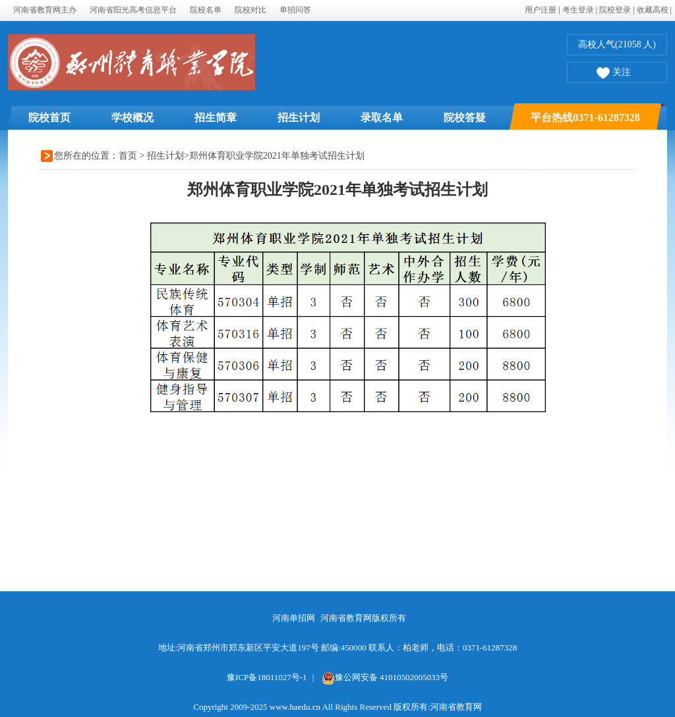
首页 (128, 156)
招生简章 (215, 117)
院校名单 (205, 9)
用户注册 (540, 9)
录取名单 (382, 117)
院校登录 (615, 9)
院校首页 (49, 117)
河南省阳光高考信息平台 (133, 9)
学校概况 (132, 117)
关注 (614, 74)
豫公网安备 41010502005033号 (385, 677)
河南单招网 (293, 618)
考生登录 (578, 9)
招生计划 (299, 117)
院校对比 (250, 9)
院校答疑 (465, 117)
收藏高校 (652, 9)
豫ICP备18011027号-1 (267, 677)
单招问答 (295, 9)
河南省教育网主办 (44, 9)
